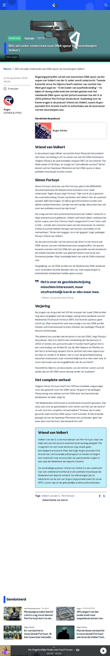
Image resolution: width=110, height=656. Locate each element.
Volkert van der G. (51, 496)
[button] (103, 650)
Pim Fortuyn (67, 496)
